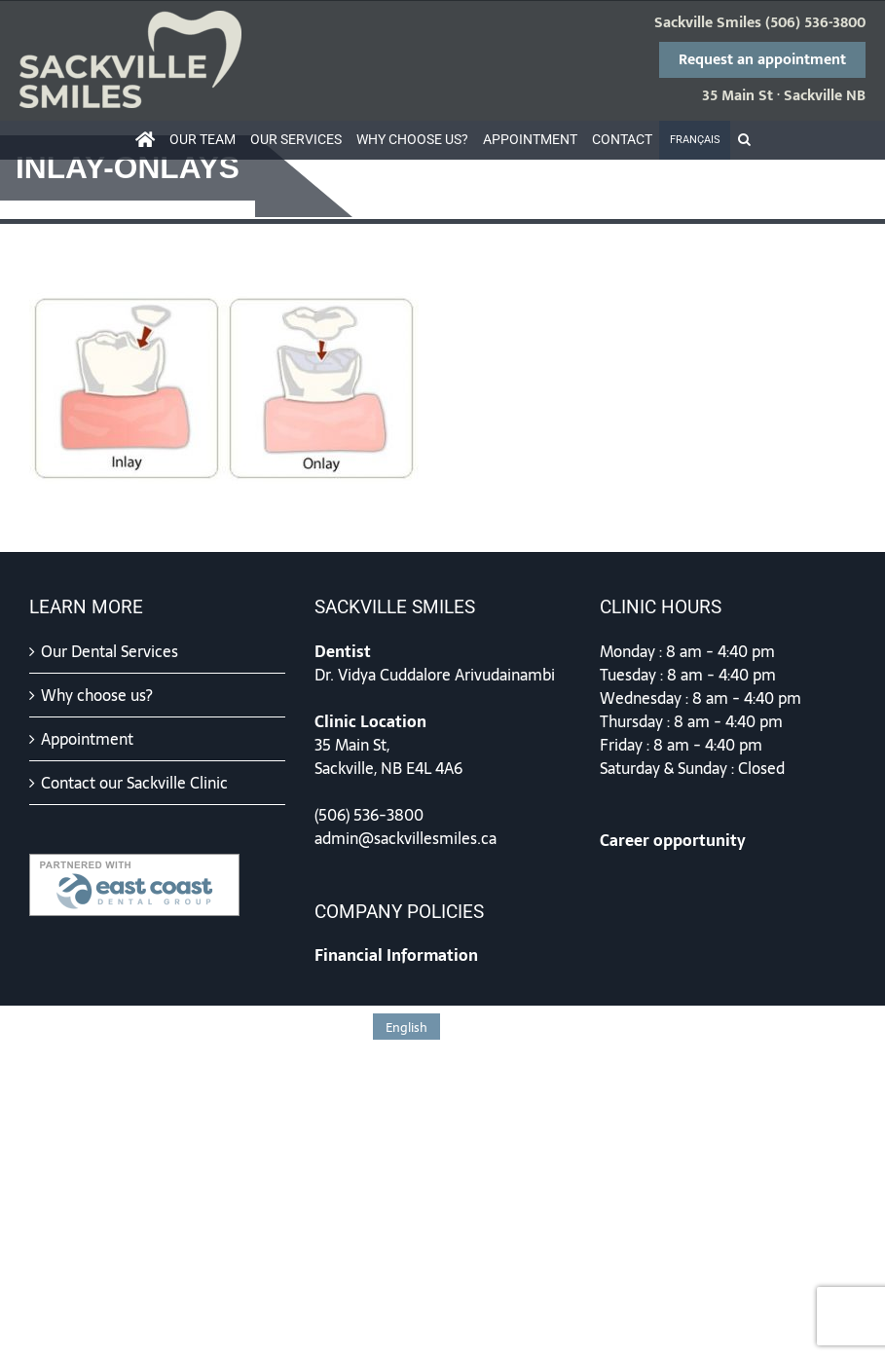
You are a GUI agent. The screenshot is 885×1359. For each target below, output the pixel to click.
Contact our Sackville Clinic (134, 782)
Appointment (87, 739)
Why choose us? (97, 695)
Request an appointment (762, 60)
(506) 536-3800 (815, 23)
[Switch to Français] (694, 140)
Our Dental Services (109, 651)
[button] (743, 140)
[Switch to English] (406, 1026)
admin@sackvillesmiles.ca (405, 838)
